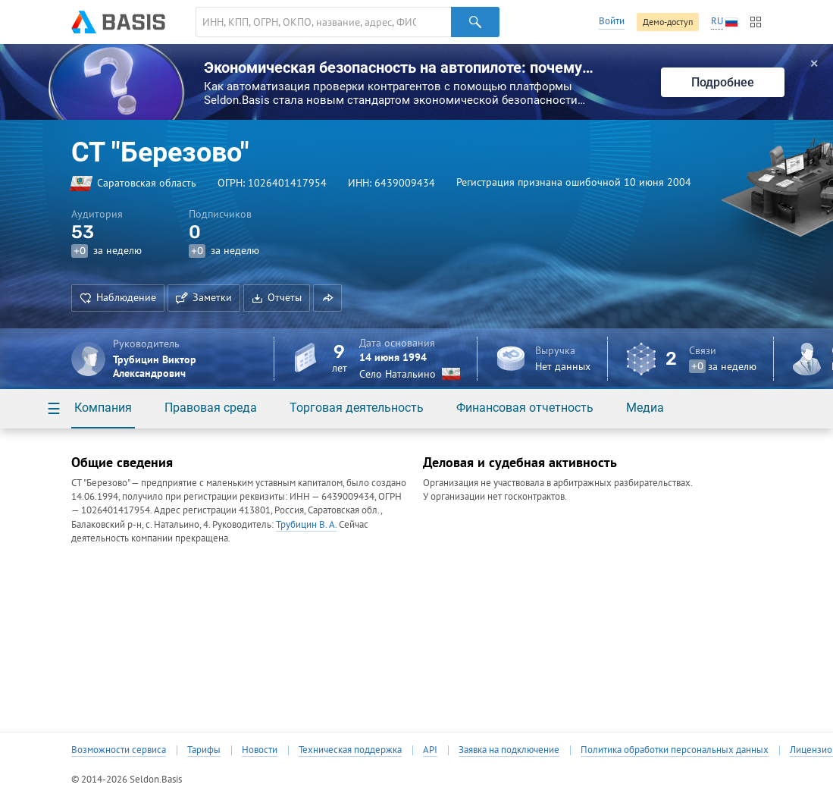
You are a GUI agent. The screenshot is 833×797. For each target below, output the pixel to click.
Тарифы (204, 750)
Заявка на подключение (509, 750)
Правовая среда (210, 407)
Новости (259, 750)
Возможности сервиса (118, 750)
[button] (327, 298)
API (430, 750)
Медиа (645, 407)
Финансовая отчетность (524, 407)
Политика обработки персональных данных (675, 750)
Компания (103, 407)
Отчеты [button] (277, 297)
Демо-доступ (668, 21)
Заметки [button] (204, 297)
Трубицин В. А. (306, 524)
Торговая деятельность (357, 407)
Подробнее (722, 82)
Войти (612, 20)
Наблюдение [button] (118, 297)
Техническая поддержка (350, 750)
